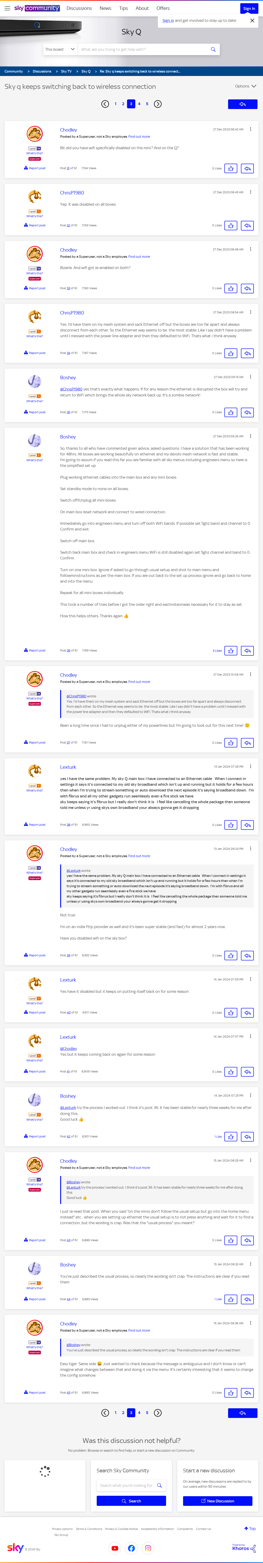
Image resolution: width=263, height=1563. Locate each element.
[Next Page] (157, 104)
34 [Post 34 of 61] (68, 353)
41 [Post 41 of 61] (68, 1071)
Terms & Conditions (89, 1529)
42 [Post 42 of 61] (68, 1136)
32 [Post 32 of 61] (68, 225)
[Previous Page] (105, 104)
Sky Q (131, 31)
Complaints (185, 1529)
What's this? (34, 153)
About (142, 8)
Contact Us (203, 1529)
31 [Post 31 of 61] (68, 168)
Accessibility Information (157, 1529)
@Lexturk (74, 871)
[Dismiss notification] (252, 20)
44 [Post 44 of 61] (69, 1299)
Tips (123, 8)
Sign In (249, 8)
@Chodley (68, 1048)
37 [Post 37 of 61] (68, 742)
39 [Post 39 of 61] (68, 955)
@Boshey (73, 1182)
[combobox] (142, 49)
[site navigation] (7, 8)
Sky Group (61, 1535)
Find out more (139, 137)
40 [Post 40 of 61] (69, 1012)
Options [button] (242, 86)
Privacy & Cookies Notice (121, 1529)
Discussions (79, 8)
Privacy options (62, 1529)
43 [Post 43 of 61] (68, 1240)
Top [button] (252, 1528)
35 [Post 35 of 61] (68, 412)
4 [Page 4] (139, 103)
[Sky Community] (37, 8)
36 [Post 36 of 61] (68, 650)
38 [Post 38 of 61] (68, 824)
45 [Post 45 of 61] (68, 1392)
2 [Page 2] (123, 103)
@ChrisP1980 (71, 389)
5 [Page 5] (147, 103)
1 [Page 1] (115, 103)
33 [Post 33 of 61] (68, 288)
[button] (250, 129)
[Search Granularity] (60, 49)
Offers (163, 8)
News (105, 8)
